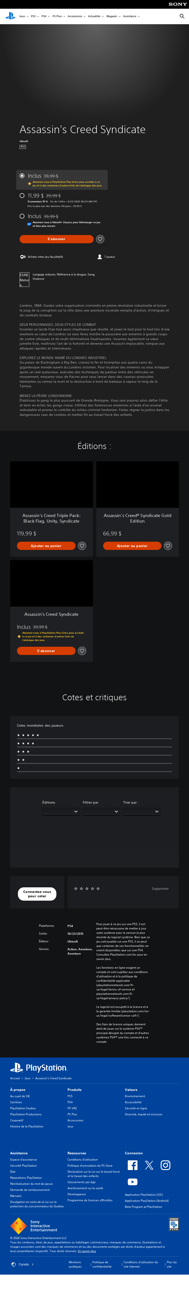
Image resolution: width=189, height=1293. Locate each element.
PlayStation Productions (26, 1114)
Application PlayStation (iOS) (144, 1195)
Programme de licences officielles (90, 1200)
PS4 (44, 16)
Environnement (135, 1096)
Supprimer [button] (160, 888)
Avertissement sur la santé (85, 1188)
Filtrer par (90, 802)
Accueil (15, 1078)
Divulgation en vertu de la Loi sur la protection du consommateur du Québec (37, 1204)
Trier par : (131, 802)
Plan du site (172, 1264)
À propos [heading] (17, 1090)
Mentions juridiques (75, 1264)
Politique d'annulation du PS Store (90, 1166)
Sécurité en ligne (136, 1108)
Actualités (94, 16)
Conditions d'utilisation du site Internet (141, 1264)
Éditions (48, 802)
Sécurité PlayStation (23, 1166)
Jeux (22, 16)
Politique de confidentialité (102, 1264)
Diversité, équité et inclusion (143, 1114)
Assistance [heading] (19, 1153)
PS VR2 (72, 1108)
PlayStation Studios (23, 1108)
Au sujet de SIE (20, 1096)
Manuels (16, 1196)
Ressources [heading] (77, 1153)
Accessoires (75, 16)
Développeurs (77, 1194)
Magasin (111, 16)
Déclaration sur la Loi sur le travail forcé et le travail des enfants (94, 1174)
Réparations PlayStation (26, 1178)
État (12, 1172)
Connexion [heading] (134, 1153)
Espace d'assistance (23, 1159)
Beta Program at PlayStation (143, 1207)
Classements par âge (82, 1182)
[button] (37, 894)
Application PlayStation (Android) (147, 1201)
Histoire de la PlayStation (26, 1126)
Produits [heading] (75, 1090)
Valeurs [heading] (131, 1090)
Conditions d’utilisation (83, 1159)
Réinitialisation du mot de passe (31, 1184)
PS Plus (57, 16)
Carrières (16, 1102)
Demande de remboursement (30, 1190)
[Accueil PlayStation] (10, 16)
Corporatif (16, 1120)
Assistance (129, 16)
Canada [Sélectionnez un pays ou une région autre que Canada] (22, 1264)
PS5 (33, 16)
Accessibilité (133, 1102)
